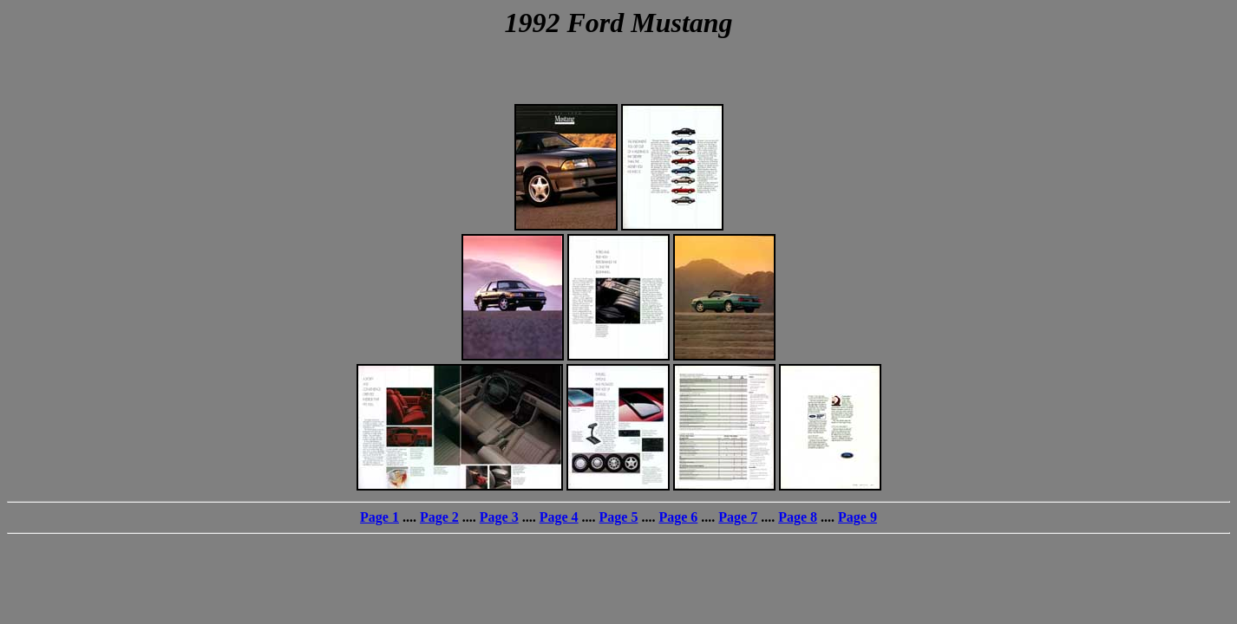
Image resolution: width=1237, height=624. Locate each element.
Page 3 (499, 517)
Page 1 (379, 517)
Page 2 (439, 517)
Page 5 (618, 517)
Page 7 (737, 517)
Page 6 (677, 517)
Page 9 (857, 517)
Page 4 (559, 517)
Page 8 (797, 517)
